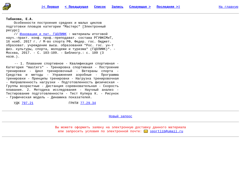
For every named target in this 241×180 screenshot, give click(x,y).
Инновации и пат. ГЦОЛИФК (43, 34)
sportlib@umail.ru (166, 131)
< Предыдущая (76, 7)
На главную (228, 7)
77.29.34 (88, 103)
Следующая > (140, 7)
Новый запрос (120, 116)
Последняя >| (168, 7)
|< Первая (50, 7)
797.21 (27, 103)
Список (100, 7)
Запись (118, 7)
